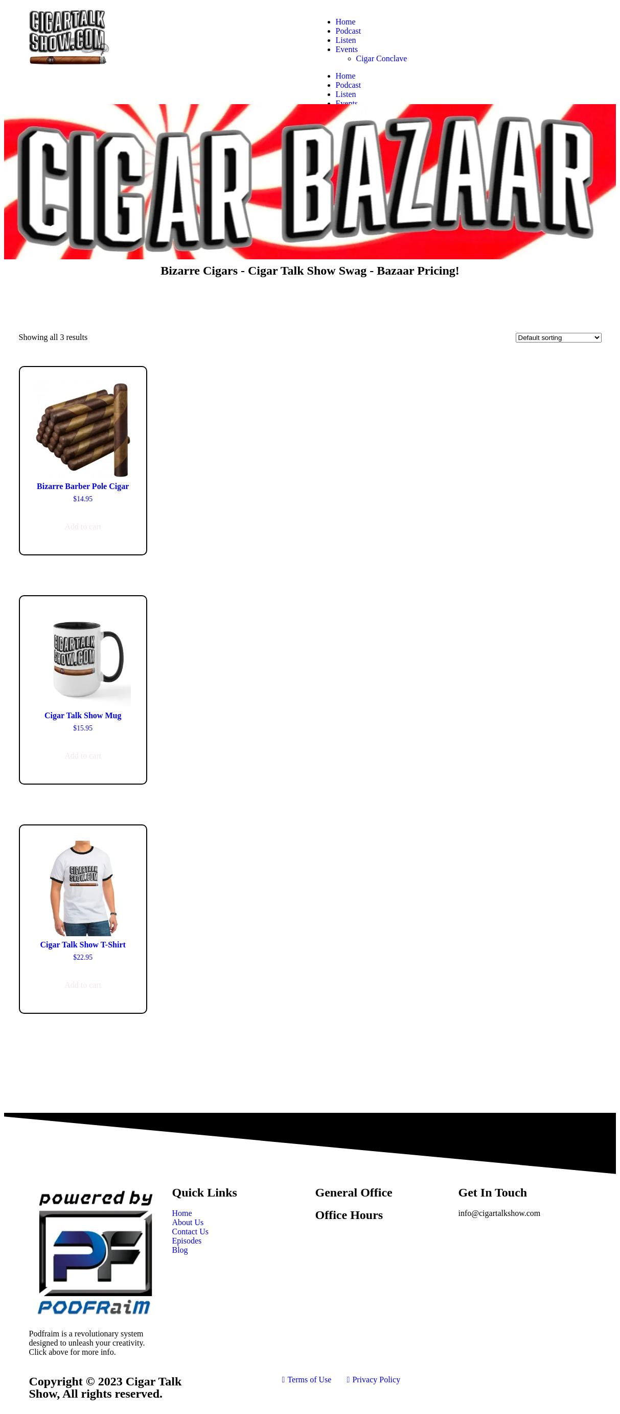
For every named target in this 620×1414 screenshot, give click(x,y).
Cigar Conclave (381, 58)
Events (347, 49)
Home (346, 21)
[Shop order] (559, 338)
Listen (346, 40)
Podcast (348, 31)
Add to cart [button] (82, 526)
